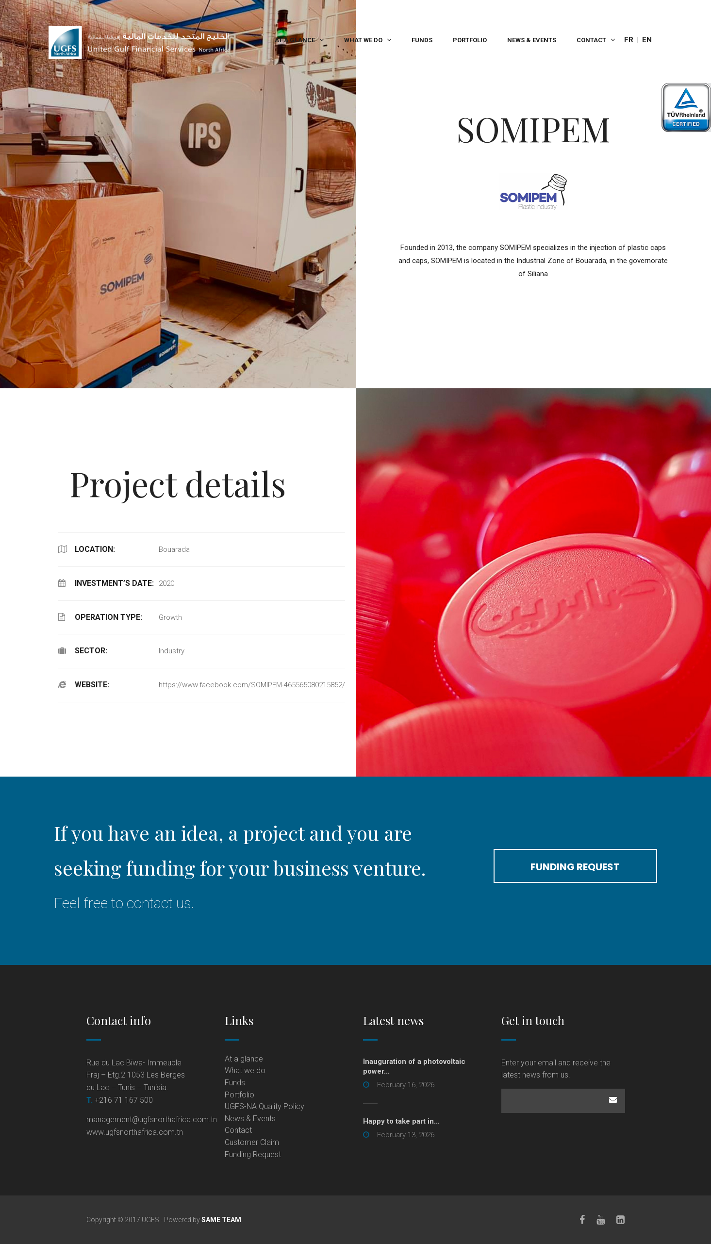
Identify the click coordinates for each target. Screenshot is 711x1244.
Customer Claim (252, 1142)
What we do (363, 40)
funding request (575, 867)
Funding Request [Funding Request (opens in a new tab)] (253, 1154)
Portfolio (470, 40)
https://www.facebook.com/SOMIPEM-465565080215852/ (252, 684)
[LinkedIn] (621, 1219)
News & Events (531, 40)
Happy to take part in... (401, 1121)
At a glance (295, 40)
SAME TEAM (221, 1220)
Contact (591, 40)
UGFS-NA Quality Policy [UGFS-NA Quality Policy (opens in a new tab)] (264, 1106)
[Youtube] (601, 1219)
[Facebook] (582, 1219)
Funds (422, 40)
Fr (628, 39)
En (647, 39)
